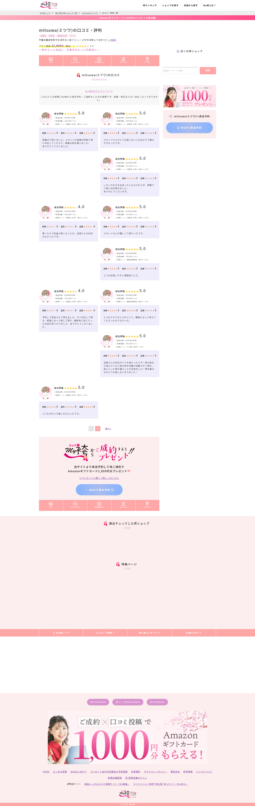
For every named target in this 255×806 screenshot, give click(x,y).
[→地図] (111, 39)
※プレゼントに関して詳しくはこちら (99, 477)
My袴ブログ (194, 632)
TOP (51, 59)
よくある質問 (60, 771)
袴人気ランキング (149, 632)
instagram (98, 701)
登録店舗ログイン (136, 777)
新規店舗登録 (115, 777)
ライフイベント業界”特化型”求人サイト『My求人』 (160, 783)
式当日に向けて (78, 771)
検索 (207, 70)
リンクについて (204, 771)
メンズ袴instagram (128, 701)
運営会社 (175, 771)
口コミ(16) (75, 59)
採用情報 (188, 771)
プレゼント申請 (105, 632)
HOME (46, 771)
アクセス (147, 59)
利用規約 (135, 771)
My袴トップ (61, 632)
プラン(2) (123, 59)
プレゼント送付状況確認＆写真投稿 (109, 771)
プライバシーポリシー (155, 771)
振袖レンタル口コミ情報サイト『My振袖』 (107, 783)
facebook (157, 701)
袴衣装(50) (99, 59)
